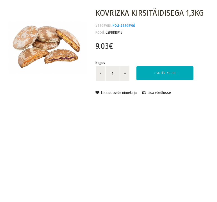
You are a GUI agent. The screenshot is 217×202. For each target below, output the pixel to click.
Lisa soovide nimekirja (116, 92)
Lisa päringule (165, 73)
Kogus (100, 63)
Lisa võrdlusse (156, 92)
